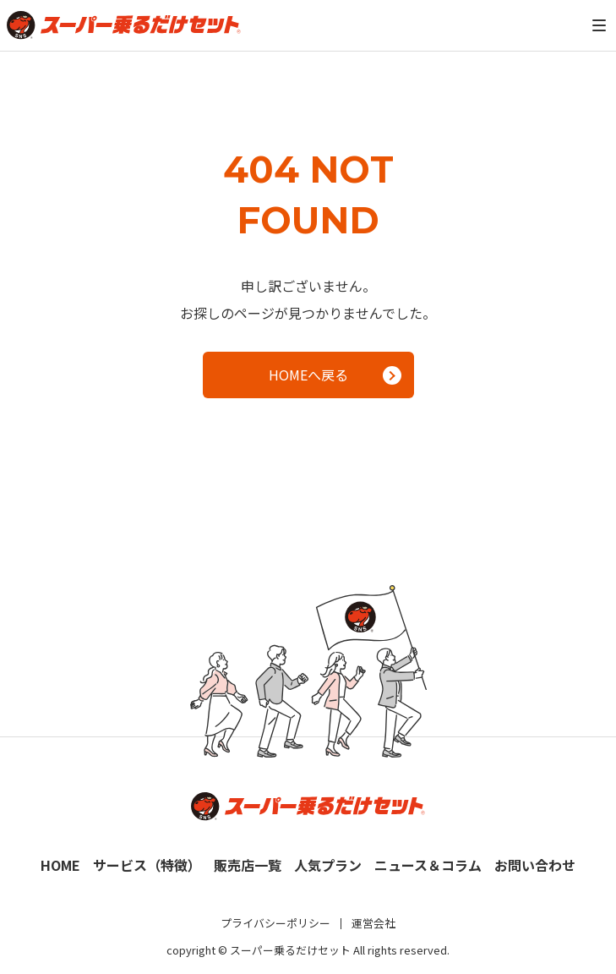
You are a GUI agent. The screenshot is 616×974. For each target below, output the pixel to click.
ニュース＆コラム (428, 865)
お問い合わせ (534, 865)
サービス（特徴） (147, 865)
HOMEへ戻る (335, 374)
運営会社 (373, 923)
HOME (60, 865)
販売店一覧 (247, 865)
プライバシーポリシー (275, 923)
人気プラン (328, 865)
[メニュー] (599, 25)
